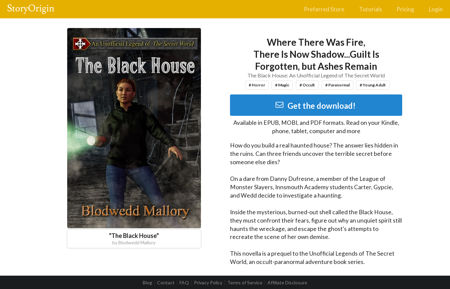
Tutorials (370, 9)
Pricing (405, 9)
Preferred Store (324, 9)
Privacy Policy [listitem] (208, 282)
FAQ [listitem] (184, 282)
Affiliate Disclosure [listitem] (287, 282)
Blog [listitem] (147, 282)
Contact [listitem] (166, 282)
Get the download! (315, 105)
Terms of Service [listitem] (244, 282)
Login (436, 9)
